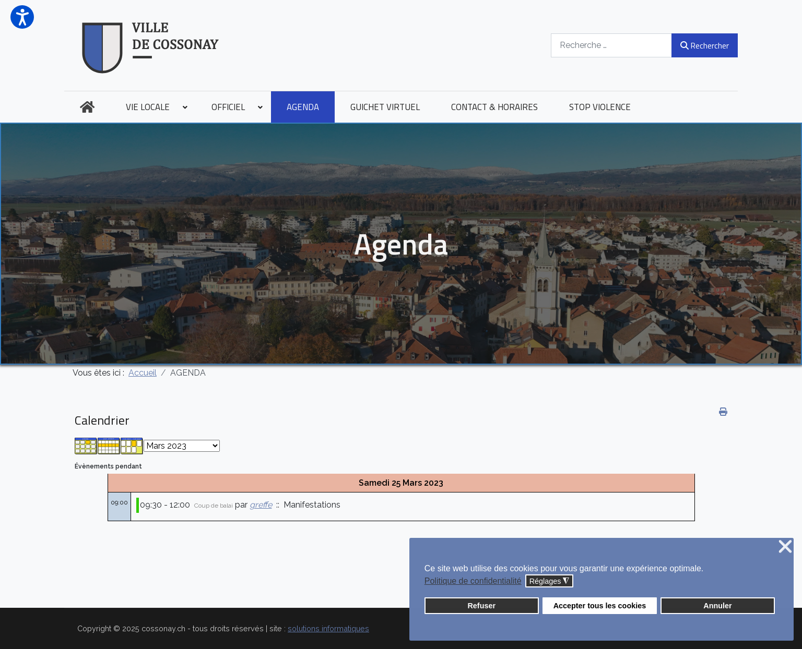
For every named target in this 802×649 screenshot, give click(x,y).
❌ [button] (785, 547)
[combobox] (611, 45)
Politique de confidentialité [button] (473, 580)
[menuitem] (87, 107)
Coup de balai (213, 505)
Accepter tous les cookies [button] (599, 606)
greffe (261, 505)
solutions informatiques (328, 628)
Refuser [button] (481, 606)
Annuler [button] (717, 606)
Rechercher (704, 45)
